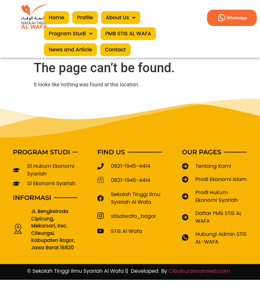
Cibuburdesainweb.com (201, 271)
